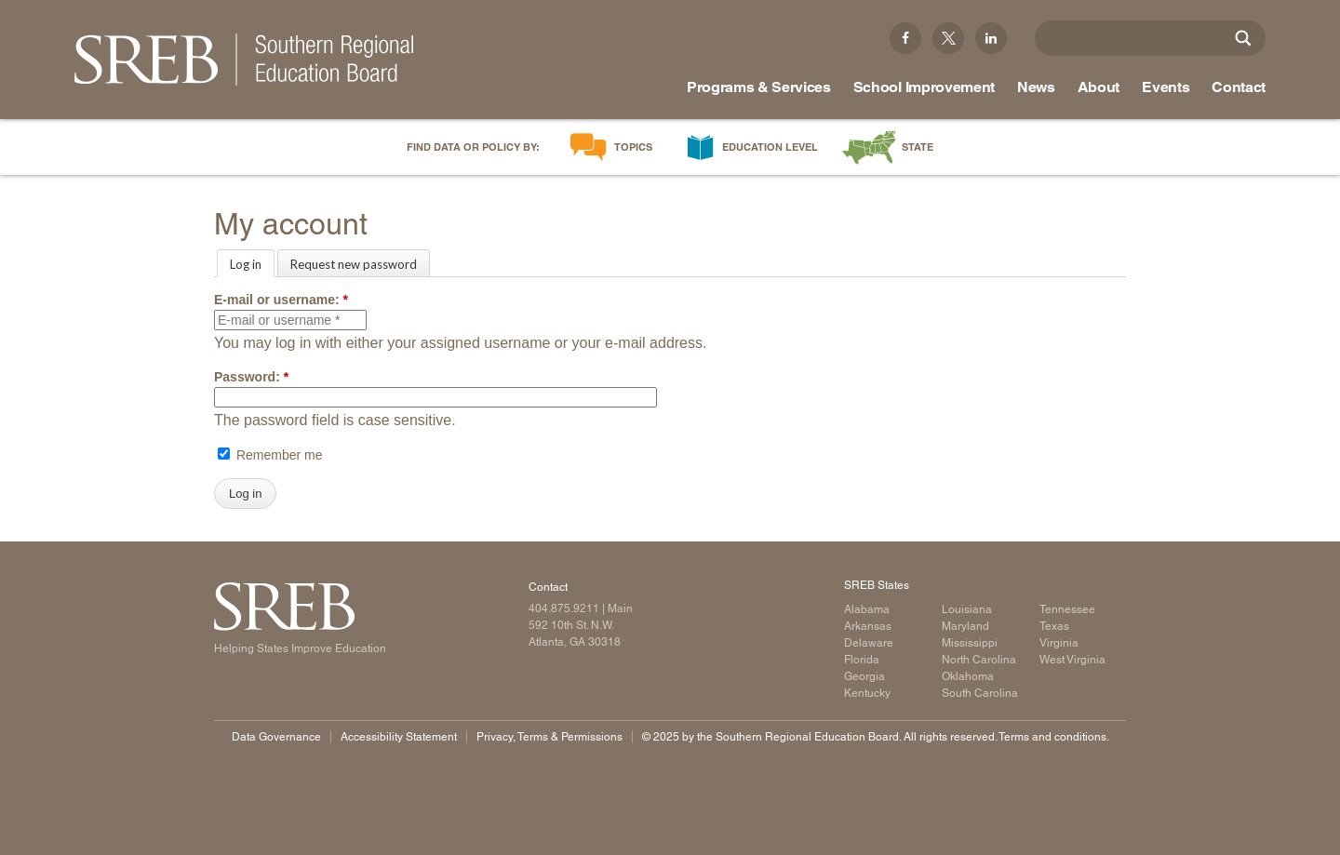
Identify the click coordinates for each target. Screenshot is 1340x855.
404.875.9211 (564, 608)
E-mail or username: (281, 299)
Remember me (270, 455)
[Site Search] (1243, 38)
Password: (251, 376)
